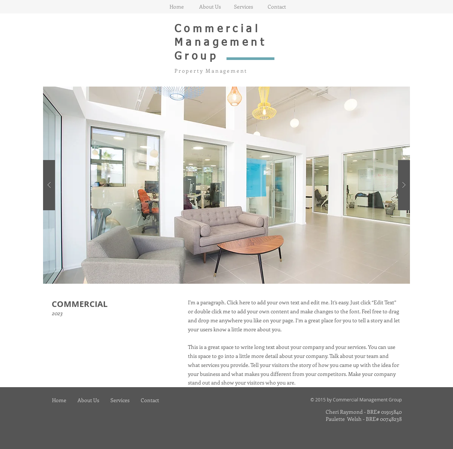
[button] (226, 185)
